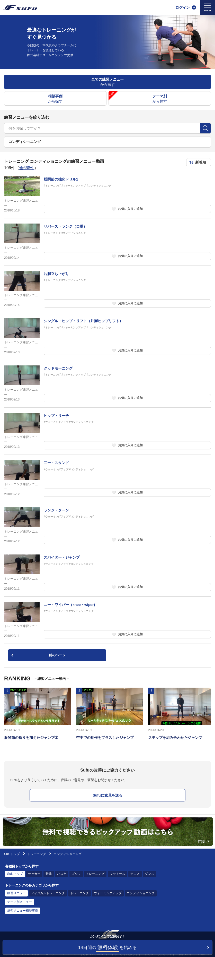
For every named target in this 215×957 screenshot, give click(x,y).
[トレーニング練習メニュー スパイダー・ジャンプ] (107, 572)
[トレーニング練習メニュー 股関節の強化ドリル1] (107, 194)
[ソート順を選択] (198, 162)
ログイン (182, 7)
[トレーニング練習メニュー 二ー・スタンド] (107, 478)
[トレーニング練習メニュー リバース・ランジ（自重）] (107, 242)
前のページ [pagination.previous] (57, 655)
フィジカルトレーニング (48, 893)
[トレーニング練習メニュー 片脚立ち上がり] (107, 289)
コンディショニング (141, 893)
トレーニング (37, 854)
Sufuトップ (12, 854)
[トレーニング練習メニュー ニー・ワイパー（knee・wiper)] (107, 620)
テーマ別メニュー (19, 902)
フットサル (117, 874)
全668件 (26, 168)
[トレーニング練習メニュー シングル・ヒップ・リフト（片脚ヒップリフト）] (107, 336)
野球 (49, 874)
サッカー (34, 874)
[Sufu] (20, 7)
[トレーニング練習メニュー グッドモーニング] (107, 383)
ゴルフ (76, 874)
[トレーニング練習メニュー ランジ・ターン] (107, 525)
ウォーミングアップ (108, 893)
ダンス (149, 874)
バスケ (61, 874)
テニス (135, 874)
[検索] (205, 128)
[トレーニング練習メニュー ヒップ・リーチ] (107, 431)
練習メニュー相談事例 (22, 910)
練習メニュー (16, 893)
